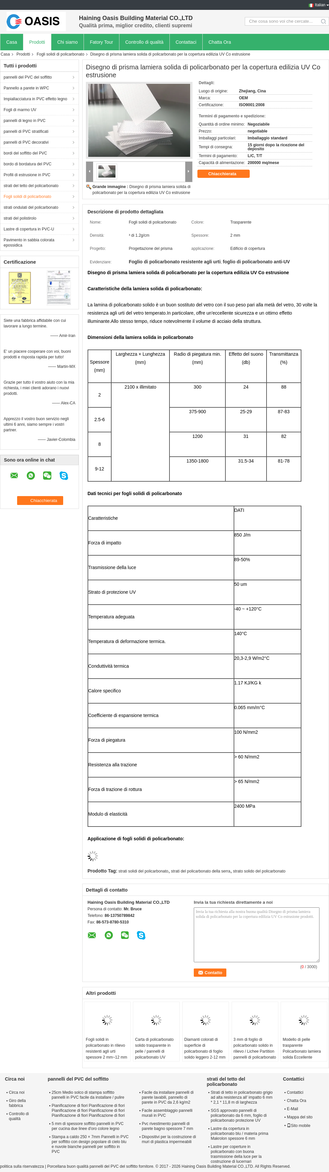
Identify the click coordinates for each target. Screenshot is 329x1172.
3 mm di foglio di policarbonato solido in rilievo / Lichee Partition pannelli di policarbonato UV (255, 1051)
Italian (320, 5)
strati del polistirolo (20, 218)
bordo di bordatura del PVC (27, 164)
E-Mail (292, 1109)
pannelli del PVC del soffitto (28, 77)
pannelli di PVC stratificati (26, 131)
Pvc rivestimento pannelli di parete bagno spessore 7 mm (167, 1126)
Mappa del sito (300, 1117)
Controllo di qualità (144, 42)
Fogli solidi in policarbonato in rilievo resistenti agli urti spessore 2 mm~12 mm (106, 1048)
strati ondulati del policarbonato (31, 207)
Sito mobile (298, 1125)
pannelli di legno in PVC (24, 120)
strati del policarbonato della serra (200, 871)
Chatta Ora (220, 42)
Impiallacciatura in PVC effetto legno (35, 99)
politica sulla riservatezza (22, 1166)
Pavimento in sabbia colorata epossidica (29, 243)
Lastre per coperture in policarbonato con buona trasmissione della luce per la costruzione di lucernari (236, 1154)
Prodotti (37, 42)
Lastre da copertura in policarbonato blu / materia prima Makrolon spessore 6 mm (239, 1133)
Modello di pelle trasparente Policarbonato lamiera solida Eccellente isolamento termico (302, 1051)
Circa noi (16, 1092)
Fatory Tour (101, 42)
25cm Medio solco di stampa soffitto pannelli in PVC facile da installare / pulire (88, 1095)
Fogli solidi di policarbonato (60, 54)
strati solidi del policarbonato (143, 871)
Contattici (295, 1092)
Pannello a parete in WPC (26, 88)
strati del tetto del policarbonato (31, 185)
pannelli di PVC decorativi (26, 142)
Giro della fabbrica (17, 1103)
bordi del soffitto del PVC (25, 153)
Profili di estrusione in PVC (27, 175)
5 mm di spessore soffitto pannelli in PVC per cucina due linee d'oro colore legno (88, 1126)
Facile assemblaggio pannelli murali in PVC (167, 1113)
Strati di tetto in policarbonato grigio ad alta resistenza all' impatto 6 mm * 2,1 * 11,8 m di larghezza (242, 1097)
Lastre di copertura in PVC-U (29, 229)
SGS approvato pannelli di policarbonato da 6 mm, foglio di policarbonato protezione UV (239, 1115)
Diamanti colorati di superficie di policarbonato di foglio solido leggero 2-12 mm (204, 1048)
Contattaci (186, 42)
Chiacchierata (226, 174)
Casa (11, 42)
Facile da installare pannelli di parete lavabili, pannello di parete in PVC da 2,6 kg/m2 (167, 1097)
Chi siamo (67, 42)
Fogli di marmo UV (20, 110)
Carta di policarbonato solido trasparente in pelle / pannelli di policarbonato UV (154, 1048)
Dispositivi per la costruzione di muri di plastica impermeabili (169, 1139)
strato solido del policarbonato (259, 871)
